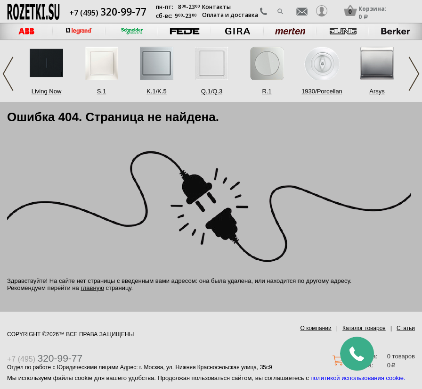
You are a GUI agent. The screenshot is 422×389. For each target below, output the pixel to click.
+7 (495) (107, 13)
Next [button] (414, 74)
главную (92, 287)
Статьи (406, 328)
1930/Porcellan (321, 91)
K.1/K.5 (156, 91)
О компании (316, 328)
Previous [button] (8, 74)
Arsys (377, 91)
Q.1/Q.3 (212, 91)
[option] (79, 31)
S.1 (101, 91)
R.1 (266, 91)
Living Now (47, 91)
